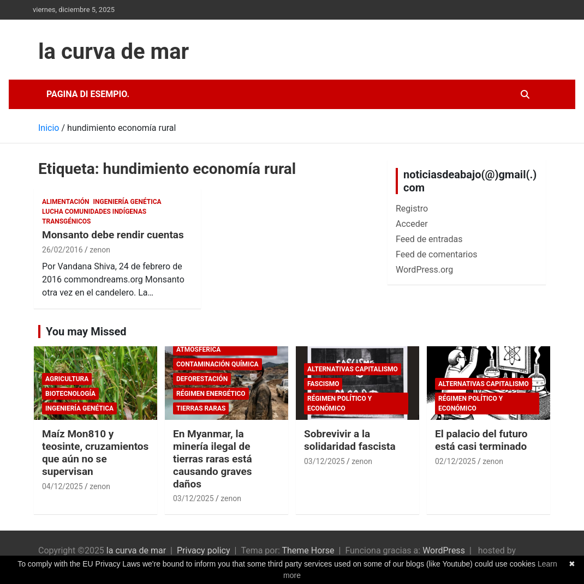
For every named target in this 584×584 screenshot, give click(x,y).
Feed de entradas (429, 239)
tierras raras (200, 408)
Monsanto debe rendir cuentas (113, 234)
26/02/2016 (62, 249)
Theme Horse (308, 550)
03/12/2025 (193, 498)
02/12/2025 (455, 461)
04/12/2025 (62, 486)
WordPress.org (424, 269)
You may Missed (86, 331)
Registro (412, 208)
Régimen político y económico (339, 403)
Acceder (412, 224)
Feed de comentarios (437, 254)
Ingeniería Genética (127, 202)
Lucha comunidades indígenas (94, 211)
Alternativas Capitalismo (352, 369)
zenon (100, 249)
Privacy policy (203, 550)
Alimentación (66, 202)
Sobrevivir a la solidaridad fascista (350, 440)
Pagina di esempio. (87, 94)
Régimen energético (211, 394)
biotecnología (70, 394)
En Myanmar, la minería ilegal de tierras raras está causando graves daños (212, 459)
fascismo (323, 384)
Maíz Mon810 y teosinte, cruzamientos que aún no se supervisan (95, 452)
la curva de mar (113, 51)
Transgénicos (66, 221)
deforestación (202, 379)
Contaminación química (217, 364)
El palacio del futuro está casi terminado (481, 440)
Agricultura (66, 379)
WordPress (443, 550)
